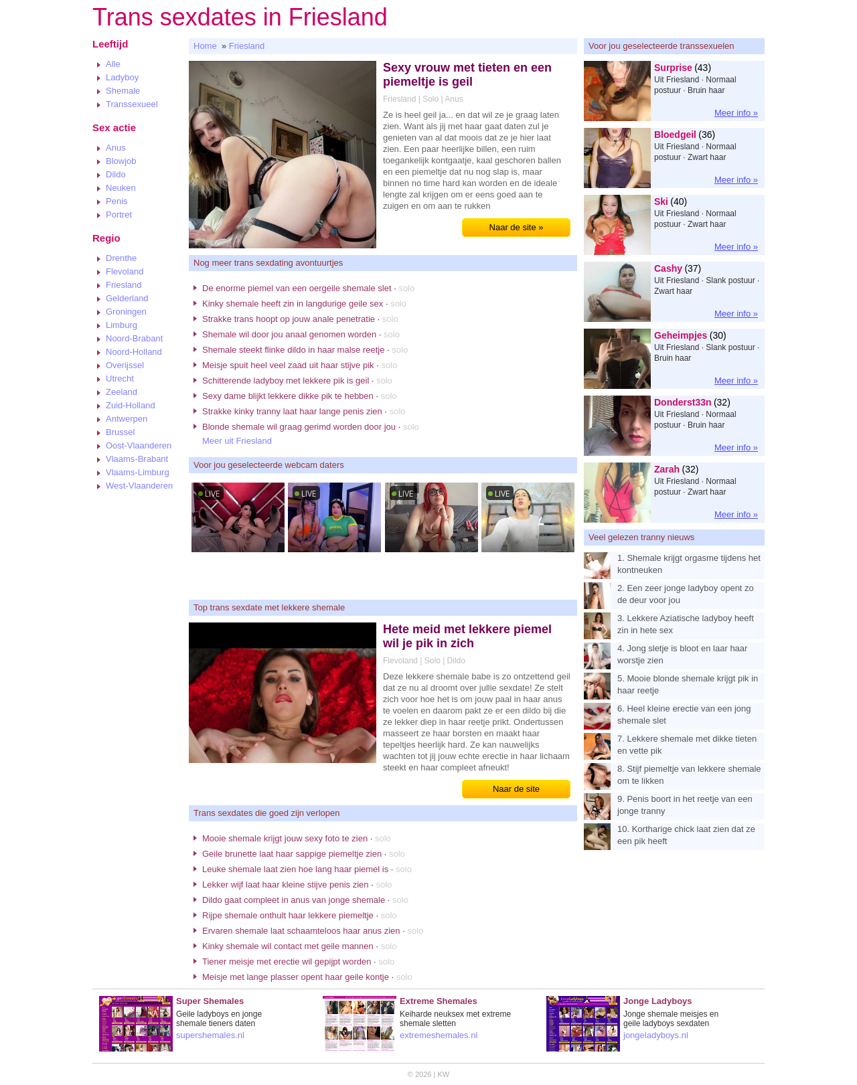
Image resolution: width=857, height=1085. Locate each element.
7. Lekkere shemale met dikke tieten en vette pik (687, 745)
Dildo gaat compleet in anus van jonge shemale (293, 900)
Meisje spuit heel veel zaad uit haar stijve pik (288, 365)
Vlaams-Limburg (137, 472)
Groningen (126, 312)
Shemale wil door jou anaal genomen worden (289, 334)
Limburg (121, 325)
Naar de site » (516, 227)
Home (205, 46)
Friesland (123, 285)
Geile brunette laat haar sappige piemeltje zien (292, 854)
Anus (116, 148)
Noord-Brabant (134, 338)
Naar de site (516, 789)
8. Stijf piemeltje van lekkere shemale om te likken (689, 775)
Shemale (123, 91)
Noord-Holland (134, 352)
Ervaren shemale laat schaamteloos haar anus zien (301, 931)
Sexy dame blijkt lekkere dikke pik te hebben (288, 396)
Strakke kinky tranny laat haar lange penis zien (292, 411)
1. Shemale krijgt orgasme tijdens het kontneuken (689, 564)
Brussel (120, 432)
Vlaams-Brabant (137, 459)
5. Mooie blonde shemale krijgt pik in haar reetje (687, 684)
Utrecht (120, 378)
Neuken (121, 188)
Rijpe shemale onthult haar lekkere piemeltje (288, 915)
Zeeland (121, 392)
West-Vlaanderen (139, 486)
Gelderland (127, 298)
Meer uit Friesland (237, 441)
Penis (117, 201)
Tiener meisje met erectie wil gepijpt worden (286, 961)
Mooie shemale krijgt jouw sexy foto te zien (285, 838)
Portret (119, 215)
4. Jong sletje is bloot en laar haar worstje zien (682, 654)
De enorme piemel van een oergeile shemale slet (297, 288)
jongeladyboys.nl (655, 1035)
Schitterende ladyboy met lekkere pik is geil (285, 380)
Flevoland (124, 271)
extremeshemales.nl (438, 1035)
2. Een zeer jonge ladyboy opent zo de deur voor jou (685, 594)
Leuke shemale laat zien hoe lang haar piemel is (295, 869)
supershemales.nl (210, 1035)
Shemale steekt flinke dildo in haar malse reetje (293, 350)
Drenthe (121, 258)
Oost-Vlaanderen (138, 445)
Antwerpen (126, 419)
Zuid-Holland (130, 405)
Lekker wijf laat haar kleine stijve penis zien (285, 885)
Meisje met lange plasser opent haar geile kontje (295, 977)
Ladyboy (122, 77)
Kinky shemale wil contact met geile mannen (288, 946)
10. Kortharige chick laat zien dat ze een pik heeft (686, 835)
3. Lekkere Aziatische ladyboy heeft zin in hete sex (685, 624)
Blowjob (121, 161)
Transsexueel (132, 104)
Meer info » (736, 113)
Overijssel (125, 365)
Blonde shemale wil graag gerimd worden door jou (299, 427)
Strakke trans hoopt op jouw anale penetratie (288, 319)
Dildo (116, 174)
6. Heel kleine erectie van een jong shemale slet (684, 714)
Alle (113, 64)
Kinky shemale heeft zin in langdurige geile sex (292, 304)
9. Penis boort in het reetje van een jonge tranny (685, 805)
